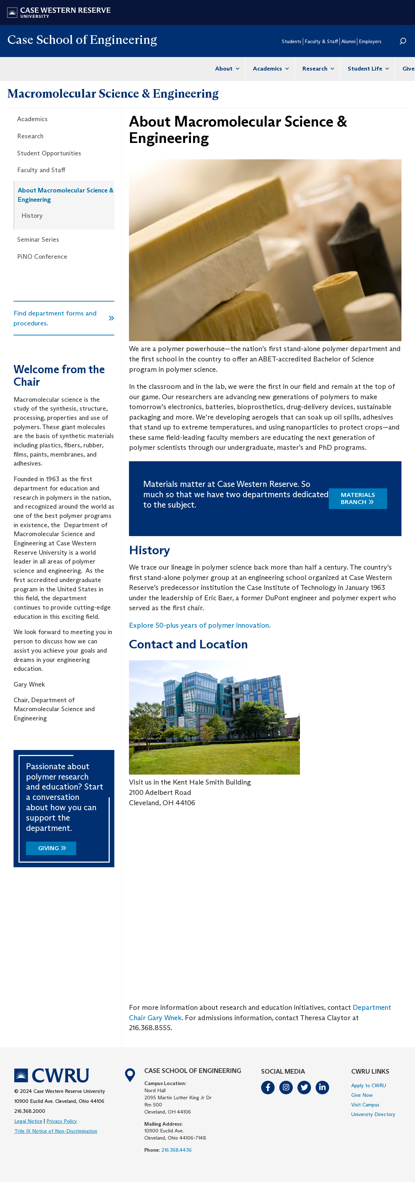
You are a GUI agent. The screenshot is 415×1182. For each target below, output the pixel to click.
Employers (370, 41)
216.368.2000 (29, 1111)
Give (409, 68)
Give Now (362, 1095)
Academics (270, 68)
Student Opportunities (49, 153)
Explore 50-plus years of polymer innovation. (200, 625)
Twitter (304, 1087)
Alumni (348, 41)
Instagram (286, 1087)
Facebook (268, 1087)
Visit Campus (365, 1104)
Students (291, 41)
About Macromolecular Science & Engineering (66, 195)
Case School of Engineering (82, 39)
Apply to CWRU (368, 1085)
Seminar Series (38, 239)
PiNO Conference (42, 257)
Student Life (367, 68)
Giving (48, 848)
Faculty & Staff (321, 41)
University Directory (373, 1114)
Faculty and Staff (41, 170)
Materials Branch (358, 498)
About (226, 68)
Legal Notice (28, 1121)
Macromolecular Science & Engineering (113, 93)
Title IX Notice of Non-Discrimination (55, 1131)
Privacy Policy (61, 1121)
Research (317, 68)
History (32, 216)
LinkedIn (323, 1087)
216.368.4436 (176, 1150)
